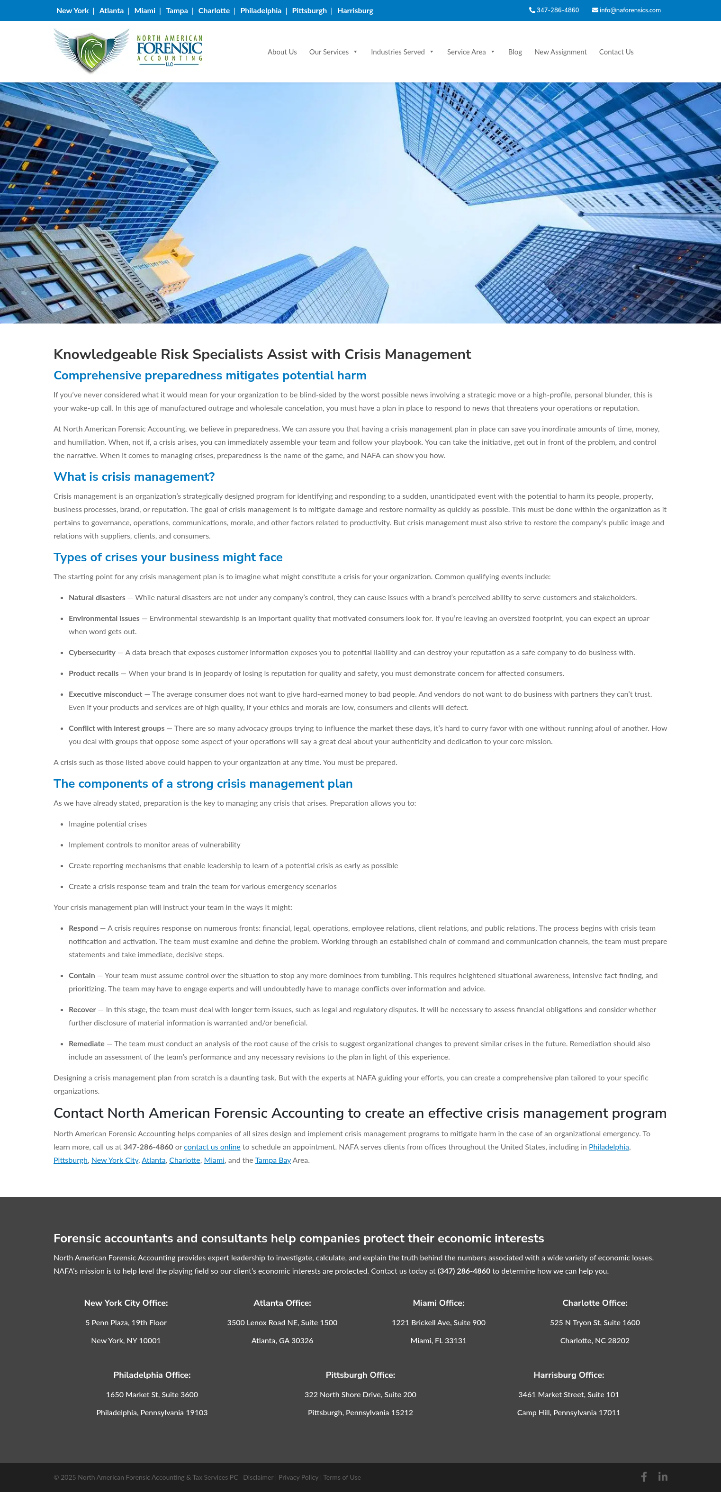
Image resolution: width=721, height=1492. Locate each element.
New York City (114, 1159)
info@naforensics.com (626, 10)
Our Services (334, 51)
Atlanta (111, 10)
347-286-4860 (554, 10)
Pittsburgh (309, 10)
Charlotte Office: (594, 1303)
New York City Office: (126, 1303)
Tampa (177, 10)
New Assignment (560, 51)
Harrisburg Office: (569, 1375)
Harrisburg (355, 10)
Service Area (471, 51)
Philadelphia (260, 10)
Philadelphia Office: (151, 1375)
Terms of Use (342, 1477)
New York (72, 10)
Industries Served (403, 51)
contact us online (212, 1146)
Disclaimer (258, 1477)
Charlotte (214, 10)
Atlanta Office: (282, 1303)
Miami (144, 10)
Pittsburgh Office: (361, 1375)
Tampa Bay (273, 1159)
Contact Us (616, 51)
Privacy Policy (298, 1477)
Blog (515, 51)
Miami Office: (438, 1303)
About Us (282, 51)
